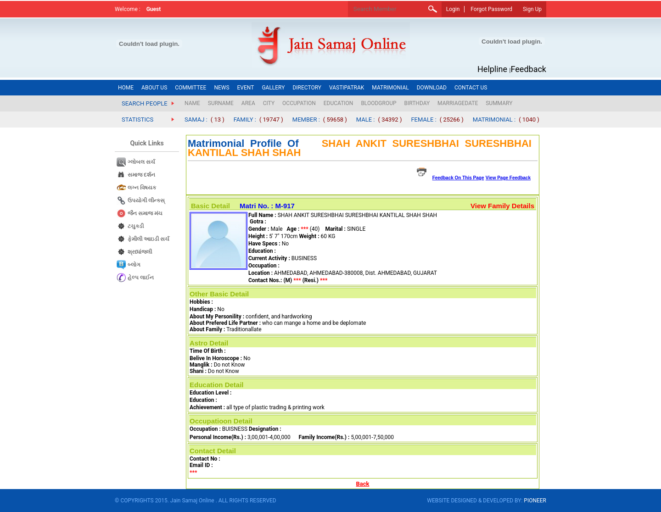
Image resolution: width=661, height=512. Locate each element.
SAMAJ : (196, 119)
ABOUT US (154, 87)
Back (363, 483)
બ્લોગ (134, 265)
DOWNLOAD (432, 87)
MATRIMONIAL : (494, 119)
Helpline (492, 69)
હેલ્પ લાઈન (141, 277)
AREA (248, 103)
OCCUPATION (299, 103)
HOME (126, 87)
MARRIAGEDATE (457, 103)
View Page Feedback (508, 177)
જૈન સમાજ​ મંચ (145, 213)
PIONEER (535, 500)
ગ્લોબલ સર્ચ (141, 162)
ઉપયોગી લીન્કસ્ (146, 200)
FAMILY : (245, 119)
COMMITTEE (190, 87)
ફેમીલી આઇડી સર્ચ (148, 239)
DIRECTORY (306, 87)
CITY (268, 103)
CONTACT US (470, 87)
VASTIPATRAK (346, 87)
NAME (192, 103)
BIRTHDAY (417, 103)
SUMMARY (499, 103)
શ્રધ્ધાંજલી (140, 252)
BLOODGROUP (378, 103)
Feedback (528, 69)
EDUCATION (338, 103)
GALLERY (273, 87)
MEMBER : (306, 119)
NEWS (221, 87)
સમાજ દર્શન (141, 175)
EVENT (245, 87)
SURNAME (221, 103)
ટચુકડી (136, 226)
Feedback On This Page (458, 177)
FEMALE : (423, 119)
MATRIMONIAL (390, 87)
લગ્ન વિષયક (142, 187)
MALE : (365, 119)
